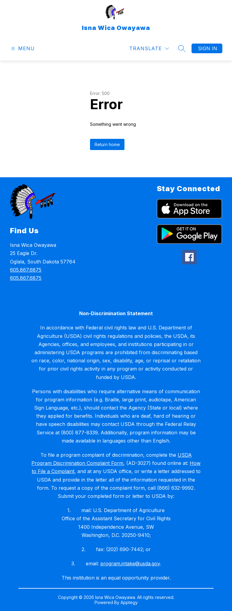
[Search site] (181, 48)
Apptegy (129, 602)
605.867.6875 (25, 270)
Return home (107, 144)
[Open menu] (22, 48)
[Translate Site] (149, 48)
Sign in (207, 48)
